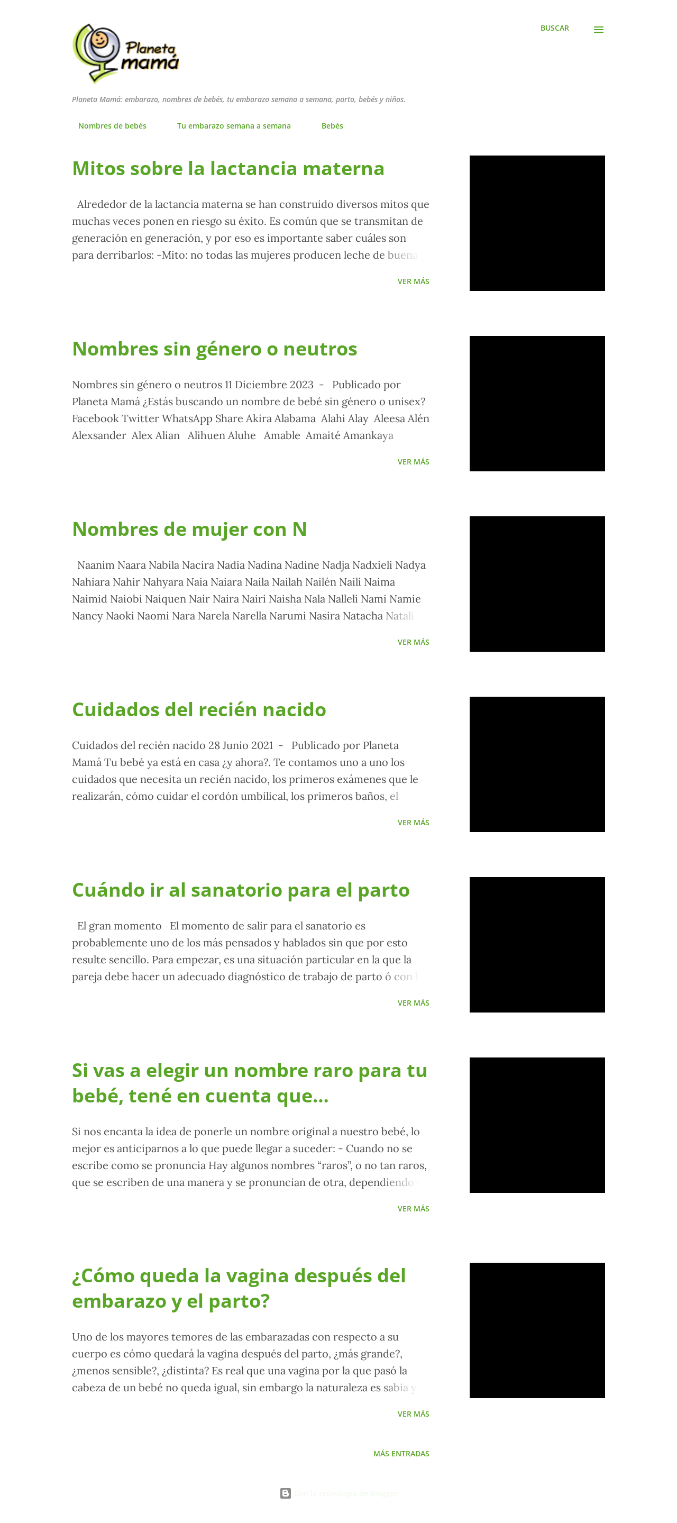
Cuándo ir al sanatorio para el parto (241, 889)
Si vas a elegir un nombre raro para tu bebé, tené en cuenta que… (250, 1082)
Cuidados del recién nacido (199, 709)
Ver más (413, 281)
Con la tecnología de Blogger (338, 1493)
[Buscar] (555, 28)
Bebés (326, 126)
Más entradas (401, 1453)
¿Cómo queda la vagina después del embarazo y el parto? (239, 1288)
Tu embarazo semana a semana (228, 126)
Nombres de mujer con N (189, 529)
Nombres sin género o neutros (215, 348)
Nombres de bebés (106, 126)
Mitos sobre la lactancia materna (228, 168)
